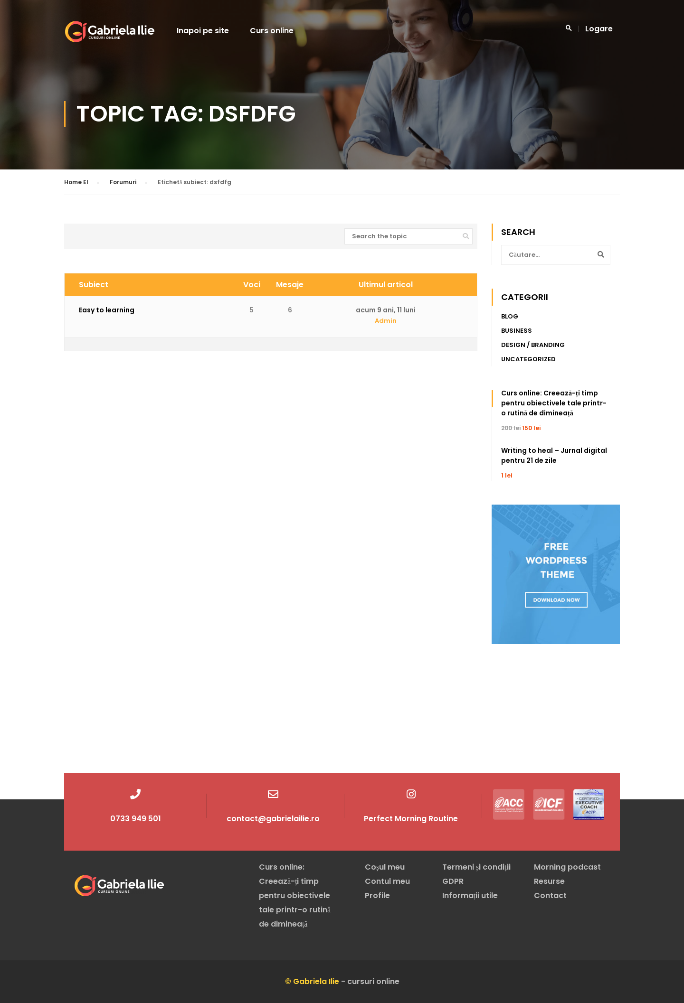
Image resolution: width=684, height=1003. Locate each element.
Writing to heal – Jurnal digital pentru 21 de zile (554, 456)
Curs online (272, 31)
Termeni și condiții (476, 867)
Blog (509, 316)
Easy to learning (106, 310)
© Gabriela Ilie (312, 981)
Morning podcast (567, 867)
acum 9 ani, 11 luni (386, 310)
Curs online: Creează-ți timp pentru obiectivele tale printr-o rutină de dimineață (554, 403)
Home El (76, 182)
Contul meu (387, 881)
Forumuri (123, 182)
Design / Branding (533, 345)
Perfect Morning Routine (411, 818)
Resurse (549, 881)
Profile (377, 895)
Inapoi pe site (203, 31)
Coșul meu (385, 867)
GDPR (453, 881)
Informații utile (470, 895)
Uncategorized (528, 359)
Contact (550, 895)
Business (516, 331)
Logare (599, 29)
